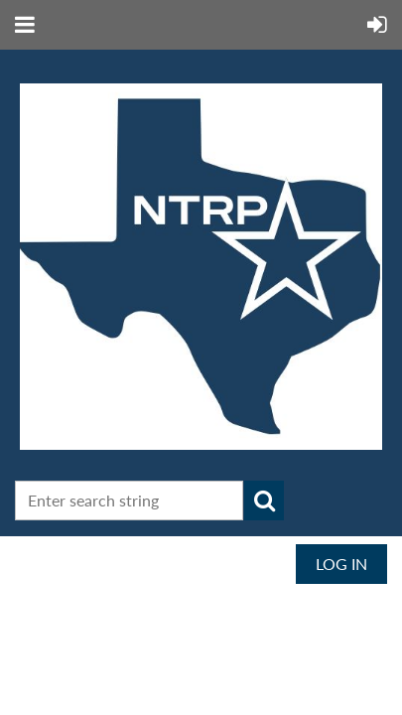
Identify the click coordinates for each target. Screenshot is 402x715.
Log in (341, 563)
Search (264, 500)
